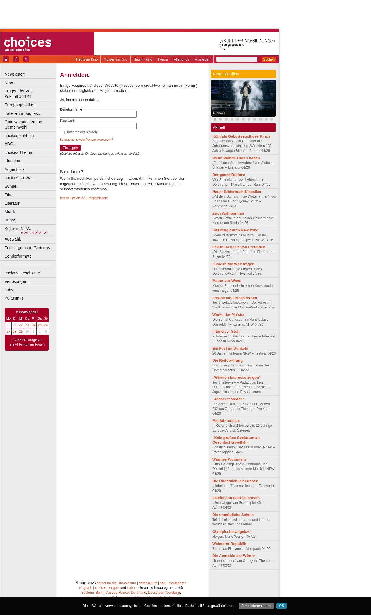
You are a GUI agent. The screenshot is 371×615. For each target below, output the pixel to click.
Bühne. (11, 186)
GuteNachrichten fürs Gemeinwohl (24, 124)
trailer (131, 588)
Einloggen (70, 148)
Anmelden (202, 59)
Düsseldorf (156, 593)
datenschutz (148, 583)
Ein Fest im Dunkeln (230, 348)
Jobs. (9, 290)
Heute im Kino (87, 59)
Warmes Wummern (229, 459)
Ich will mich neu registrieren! (84, 198)
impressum (127, 583)
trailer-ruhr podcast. (22, 113)
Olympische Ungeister (232, 531)
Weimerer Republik (229, 544)
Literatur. (12, 203)
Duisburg (173, 593)
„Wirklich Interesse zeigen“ (236, 377)
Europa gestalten (20, 105)
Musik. (10, 211)
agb (163, 583)
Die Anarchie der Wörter (233, 556)
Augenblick (14, 169)
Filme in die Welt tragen (233, 264)
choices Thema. (19, 152)
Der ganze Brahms (228, 175)
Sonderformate (18, 256)
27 (8, 332)
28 (14, 332)
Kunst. (10, 220)
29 (21, 332)
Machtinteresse (226, 421)
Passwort (67, 121)
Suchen (269, 59)
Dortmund (138, 593)
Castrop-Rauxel (117, 593)
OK (281, 606)
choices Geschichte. (23, 273)
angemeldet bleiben (82, 132)
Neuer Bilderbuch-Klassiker (237, 192)
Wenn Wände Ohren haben (236, 158)
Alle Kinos (181, 59)
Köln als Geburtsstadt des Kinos (241, 136)
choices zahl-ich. (20, 135)
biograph (85, 588)
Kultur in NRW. (18, 228)
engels (114, 588)
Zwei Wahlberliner (228, 213)
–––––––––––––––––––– (27, 264)
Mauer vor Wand (226, 281)
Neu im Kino (143, 59)
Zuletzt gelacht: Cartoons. (28, 247)
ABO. (9, 144)
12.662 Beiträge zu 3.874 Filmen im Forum (27, 342)
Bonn (100, 593)
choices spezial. (19, 177)
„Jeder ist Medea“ (228, 399)
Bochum (87, 593)
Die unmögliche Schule (233, 515)
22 (21, 325)
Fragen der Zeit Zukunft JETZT (31, 94)
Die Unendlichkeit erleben (235, 481)
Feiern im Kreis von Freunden (238, 247)
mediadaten (177, 583)
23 (27, 325)
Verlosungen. (16, 281)
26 (46, 325)
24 (33, 325)
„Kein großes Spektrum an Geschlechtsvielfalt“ (236, 440)
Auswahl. (13, 239)
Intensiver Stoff (226, 331)
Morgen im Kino (115, 59)
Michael (219, 113)
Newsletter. (15, 74)
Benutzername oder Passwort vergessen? (86, 139)
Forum (163, 59)
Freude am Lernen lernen (234, 298)
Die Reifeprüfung (227, 360)
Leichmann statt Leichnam (236, 498)
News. (10, 82)
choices (101, 588)
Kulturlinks (14, 298)
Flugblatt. (13, 161)
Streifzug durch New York (235, 230)
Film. (9, 194)
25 (40, 325)
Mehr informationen (256, 606)
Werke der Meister (228, 314)
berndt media (107, 583)
